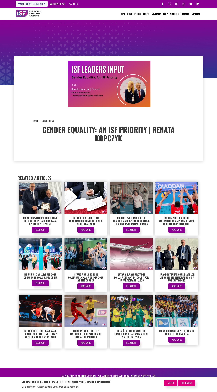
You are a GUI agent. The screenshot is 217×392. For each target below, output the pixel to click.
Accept (171, 383)
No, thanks (186, 383)
